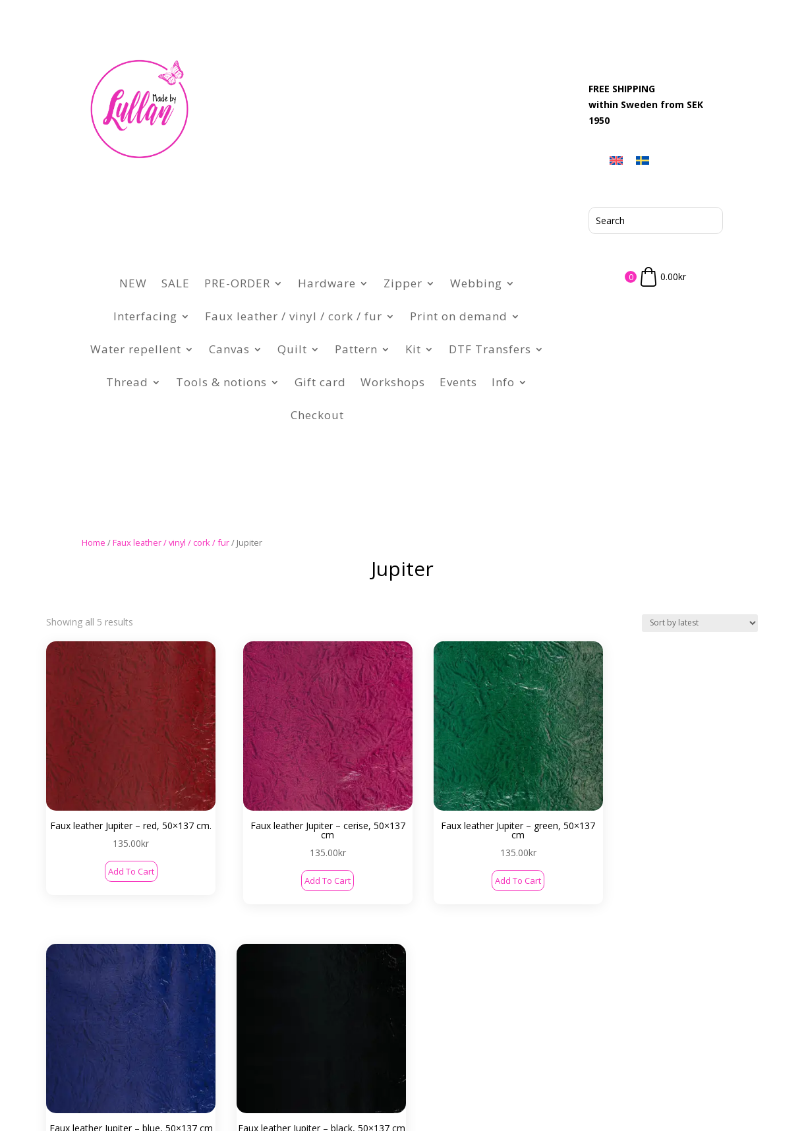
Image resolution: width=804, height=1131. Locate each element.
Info (503, 382)
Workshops (392, 382)
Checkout (317, 414)
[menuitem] (616, 160)
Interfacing (145, 316)
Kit (413, 349)
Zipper (403, 283)
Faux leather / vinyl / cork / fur (293, 316)
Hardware (327, 283)
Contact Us (163, 1035)
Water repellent (135, 349)
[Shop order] (700, 623)
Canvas (229, 349)
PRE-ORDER (237, 283)
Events (458, 382)
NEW (133, 283)
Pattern (356, 349)
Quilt (292, 349)
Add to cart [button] (107, 832)
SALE (175, 283)
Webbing (476, 283)
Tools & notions (221, 382)
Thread (127, 382)
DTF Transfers (490, 349)
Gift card (320, 382)
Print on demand (458, 316)
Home (93, 542)
